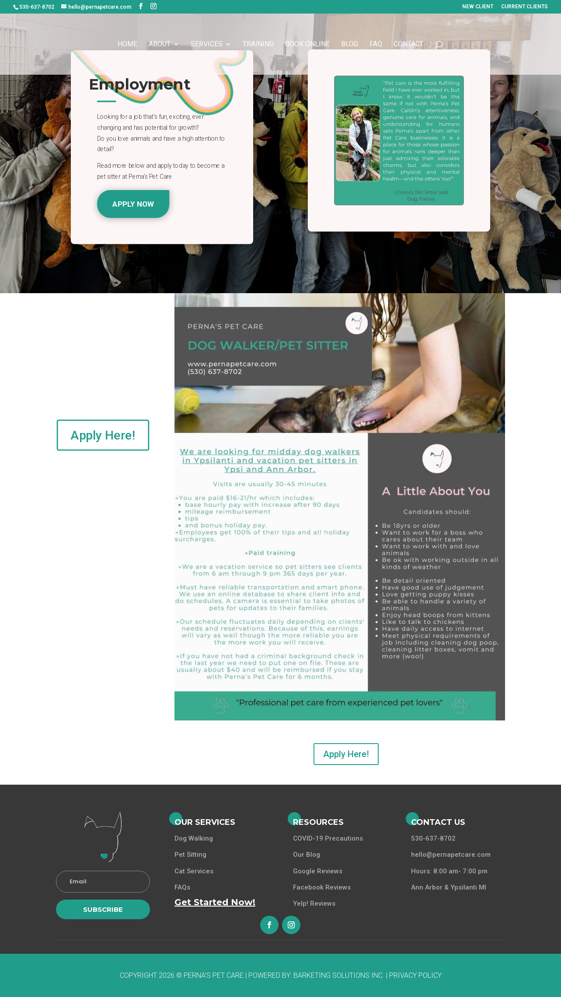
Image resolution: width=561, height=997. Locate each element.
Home (127, 44)
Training (258, 44)
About (160, 44)
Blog (349, 44)
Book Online (307, 44)
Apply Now (133, 203)
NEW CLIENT (477, 7)
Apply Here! (103, 435)
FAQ (375, 44)
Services (207, 44)
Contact (409, 44)
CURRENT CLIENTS (524, 7)
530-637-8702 (36, 7)
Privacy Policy (415, 975)
